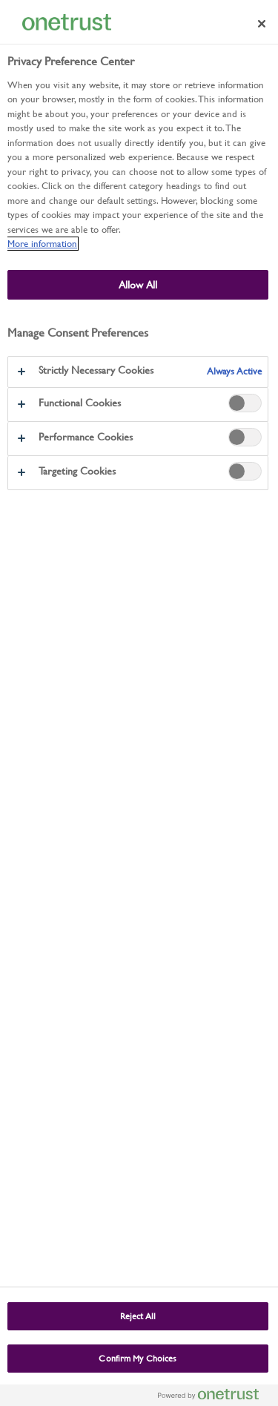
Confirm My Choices (137, 1358)
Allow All (138, 285)
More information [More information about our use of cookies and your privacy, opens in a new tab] (42, 243)
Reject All (138, 1316)
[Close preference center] (261, 23)
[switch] (245, 403)
